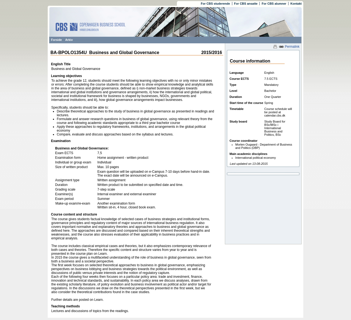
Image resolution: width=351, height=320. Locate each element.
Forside (56, 39)
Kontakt (296, 3)
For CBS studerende (215, 3)
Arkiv (69, 39)
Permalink (289, 47)
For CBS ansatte (246, 3)
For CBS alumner (274, 3)
